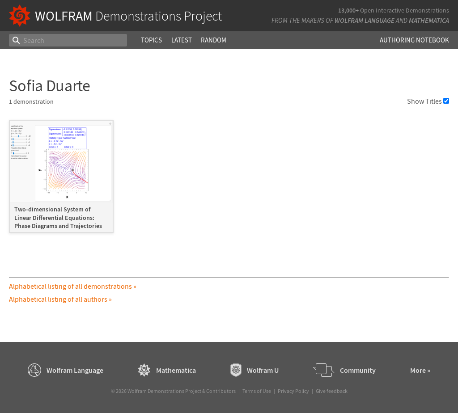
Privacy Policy (293, 391)
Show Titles (428, 101)
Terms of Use (256, 391)
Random (213, 40)
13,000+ (348, 10)
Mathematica (429, 20)
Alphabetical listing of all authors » (60, 299)
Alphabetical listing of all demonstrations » (72, 286)
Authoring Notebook (414, 40)
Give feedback (332, 391)
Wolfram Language (364, 20)
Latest (181, 40)
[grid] (229, 180)
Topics (151, 40)
